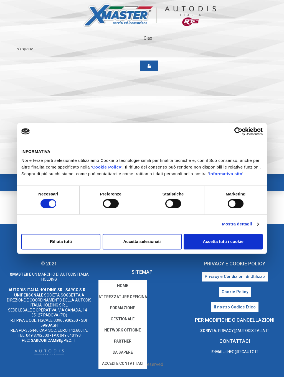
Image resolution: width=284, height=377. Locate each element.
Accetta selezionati (142, 241)
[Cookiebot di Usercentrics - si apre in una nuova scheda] (238, 131)
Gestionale (123, 319)
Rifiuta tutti (61, 241)
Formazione (122, 308)
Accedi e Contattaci (122, 363)
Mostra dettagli (237, 224)
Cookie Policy (106, 167)
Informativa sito (225, 173)
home (122, 285)
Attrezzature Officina (122, 297)
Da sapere (123, 352)
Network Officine (122, 330)
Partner (122, 341)
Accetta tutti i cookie (223, 241)
